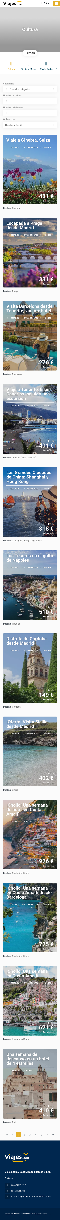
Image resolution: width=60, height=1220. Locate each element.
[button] (30, 125)
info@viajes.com (18, 1191)
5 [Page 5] (41, 1135)
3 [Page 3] (30, 1135)
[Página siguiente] (47, 1134)
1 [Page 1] (18, 1135)
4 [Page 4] (35, 1135)
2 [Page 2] (24, 1135)
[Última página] (53, 1134)
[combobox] (30, 113)
